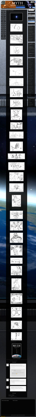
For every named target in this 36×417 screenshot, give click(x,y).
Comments (31, 104)
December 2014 (31, 75)
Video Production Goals (3, 36)
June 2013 (30, 92)
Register (30, 99)
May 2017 (30, 61)
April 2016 (30, 67)
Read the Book (3, 27)
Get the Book (3, 23)
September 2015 (31, 72)
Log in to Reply (13, 367)
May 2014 (30, 81)
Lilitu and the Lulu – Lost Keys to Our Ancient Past (31, 28)
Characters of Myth (3, 16)
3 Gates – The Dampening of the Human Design (31, 31)
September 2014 (31, 78)
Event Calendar (3, 21)
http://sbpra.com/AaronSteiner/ (17, 358)
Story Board (3, 29)
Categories (29, 14)
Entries (30, 102)
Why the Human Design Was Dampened (31, 39)
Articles (3, 12)
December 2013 (31, 86)
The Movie (3, 31)
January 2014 (30, 84)
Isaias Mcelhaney (12, 387)
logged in (12, 396)
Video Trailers (3, 38)
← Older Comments (14, 362)
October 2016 (30, 64)
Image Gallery (3, 25)
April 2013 (30, 95)
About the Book (3, 10)
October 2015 (30, 70)
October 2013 (30, 89)
